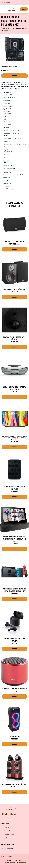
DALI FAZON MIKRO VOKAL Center (14, 241)
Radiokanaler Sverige (10, 834)
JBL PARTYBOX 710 (14, 736)
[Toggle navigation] (3, 9)
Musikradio (7, 831)
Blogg (6, 837)
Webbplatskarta (21, 862)
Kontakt (14, 860)
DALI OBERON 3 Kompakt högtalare (14, 289)
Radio (10, 66)
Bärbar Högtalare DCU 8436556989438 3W (14, 689)
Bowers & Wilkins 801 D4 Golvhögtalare (14, 784)
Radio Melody (8, 828)
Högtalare (15, 66)
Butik (24, 9)
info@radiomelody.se (6, 2)
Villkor (20, 860)
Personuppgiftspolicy (9, 862)
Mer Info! (14, 75)
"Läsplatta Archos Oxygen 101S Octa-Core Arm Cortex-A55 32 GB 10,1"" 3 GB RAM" (14, 539)
